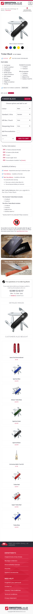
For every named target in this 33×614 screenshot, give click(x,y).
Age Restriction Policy (22, 231)
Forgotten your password (13, 582)
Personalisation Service (12, 564)
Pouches (7, 568)
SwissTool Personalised (16, 357)
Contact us (8, 586)
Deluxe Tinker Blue (16, 400)
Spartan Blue (16, 379)
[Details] (23, 160)
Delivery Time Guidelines (13, 590)
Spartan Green (16, 421)
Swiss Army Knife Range (10, 9)
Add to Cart (23, 138)
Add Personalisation (10, 131)
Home (2, 9)
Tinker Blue (16, 525)
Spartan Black (16, 442)
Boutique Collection (11, 561)
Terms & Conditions (11, 594)
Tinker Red (16, 484)
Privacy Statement (10, 598)
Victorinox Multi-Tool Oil (16, 464)
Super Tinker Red (16, 505)
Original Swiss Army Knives (13, 557)
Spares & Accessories (11, 572)
